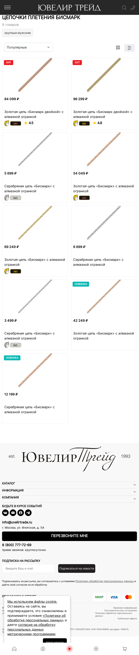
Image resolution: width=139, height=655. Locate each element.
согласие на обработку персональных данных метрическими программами (31, 629)
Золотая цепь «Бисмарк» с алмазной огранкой (103, 188)
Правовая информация (125, 607)
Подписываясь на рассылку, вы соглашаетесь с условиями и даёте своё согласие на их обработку (69, 582)
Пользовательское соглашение (120, 610)
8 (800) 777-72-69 (16, 545)
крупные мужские (18, 32)
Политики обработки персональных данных (104, 581)
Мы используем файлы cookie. (32, 601)
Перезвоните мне (69, 536)
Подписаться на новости (76, 568)
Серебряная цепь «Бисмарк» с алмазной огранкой (29, 188)
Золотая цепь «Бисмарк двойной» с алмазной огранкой (34, 114)
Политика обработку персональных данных (113, 614)
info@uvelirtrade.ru (17, 522)
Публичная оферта (127, 618)
